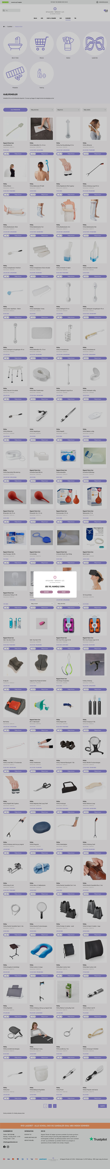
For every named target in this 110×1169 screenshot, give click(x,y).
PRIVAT (63, 592)
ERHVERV (46, 592)
